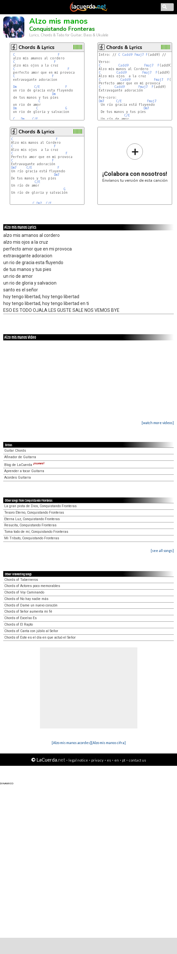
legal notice (78, 760)
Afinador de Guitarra (20, 457)
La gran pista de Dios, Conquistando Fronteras (40, 506)
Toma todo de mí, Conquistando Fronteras (36, 532)
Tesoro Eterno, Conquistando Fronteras (34, 512)
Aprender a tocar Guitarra (24, 471)
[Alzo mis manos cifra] (108, 742)
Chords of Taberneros (21, 580)
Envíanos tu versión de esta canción (135, 162)
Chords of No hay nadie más (26, 599)
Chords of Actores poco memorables (32, 586)
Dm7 (101, 101)
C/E (37, 87)
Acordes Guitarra (17, 477)
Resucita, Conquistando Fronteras (30, 525)
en (116, 760)
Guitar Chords (15, 450)
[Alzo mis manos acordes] (71, 742)
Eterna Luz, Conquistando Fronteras (32, 519)
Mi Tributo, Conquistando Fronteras (31, 538)
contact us (137, 760)
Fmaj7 (139, 55)
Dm (15, 87)
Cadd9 (127, 55)
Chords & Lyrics (37, 47)
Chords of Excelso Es (20, 618)
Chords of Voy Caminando (24, 592)
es (109, 760)
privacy (97, 760)
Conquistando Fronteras (62, 29)
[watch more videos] (158, 423)
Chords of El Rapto (18, 624)
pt (123, 760)
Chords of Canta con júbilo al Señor (31, 631)
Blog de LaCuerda (24, 465)
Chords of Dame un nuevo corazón (30, 605)
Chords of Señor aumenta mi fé (28, 611)
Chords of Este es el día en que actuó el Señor (40, 637)
